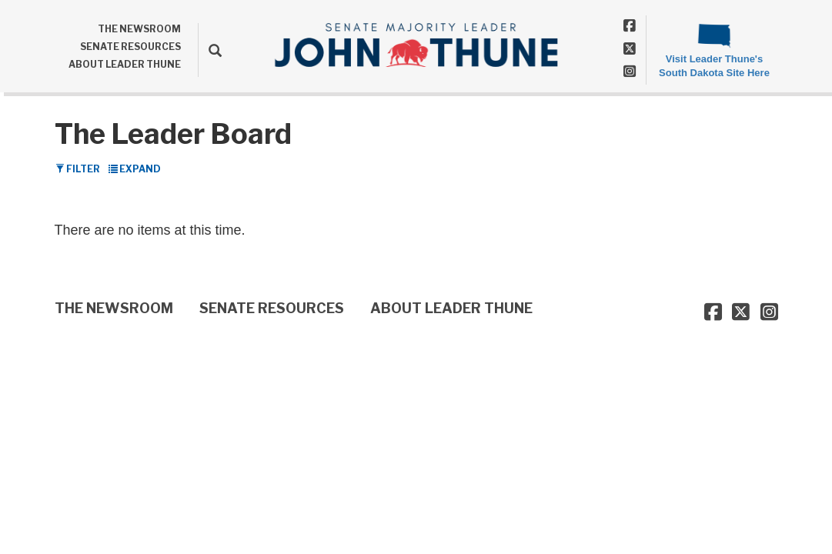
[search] (210, 50)
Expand (135, 169)
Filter (77, 169)
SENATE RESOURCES (130, 46)
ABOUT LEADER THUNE (124, 64)
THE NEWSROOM (139, 29)
